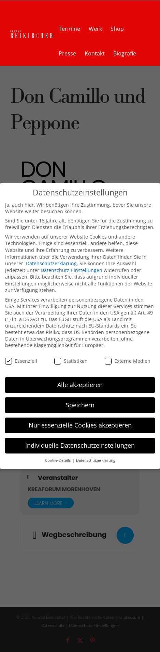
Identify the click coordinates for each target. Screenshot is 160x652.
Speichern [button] (80, 405)
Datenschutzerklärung (51, 263)
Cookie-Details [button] (58, 460)
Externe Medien (127, 361)
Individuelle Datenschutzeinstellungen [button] (80, 445)
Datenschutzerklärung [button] (95, 460)
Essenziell (21, 361)
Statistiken (71, 361)
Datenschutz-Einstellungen (71, 270)
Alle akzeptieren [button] (80, 385)
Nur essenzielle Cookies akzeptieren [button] (80, 425)
